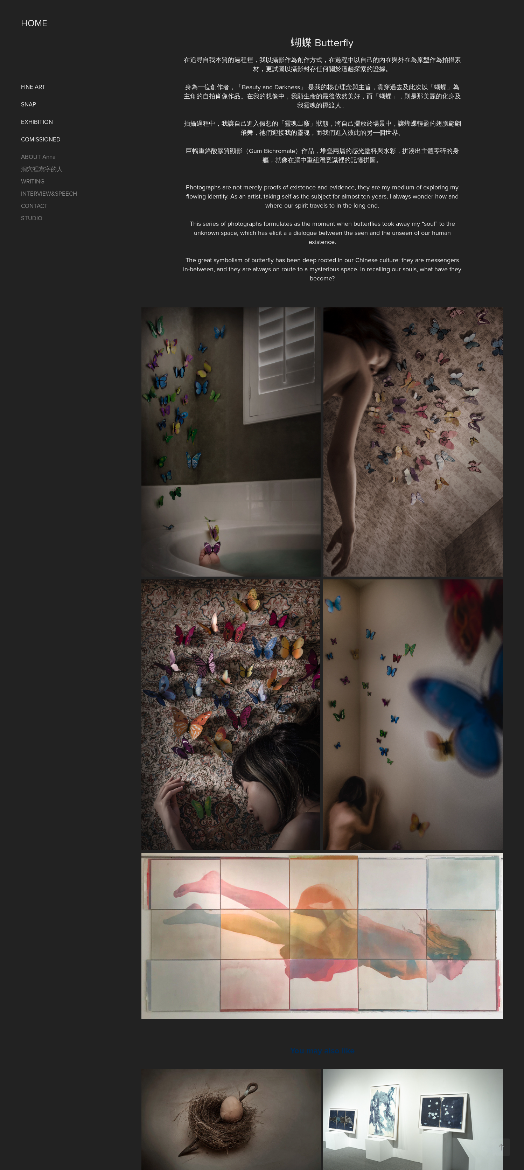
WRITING (32, 181)
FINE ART (33, 87)
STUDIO (31, 218)
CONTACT (34, 206)
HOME (34, 22)
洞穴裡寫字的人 (42, 169)
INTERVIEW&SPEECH (49, 193)
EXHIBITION (37, 122)
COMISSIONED (41, 139)
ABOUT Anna (38, 157)
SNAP (28, 104)
